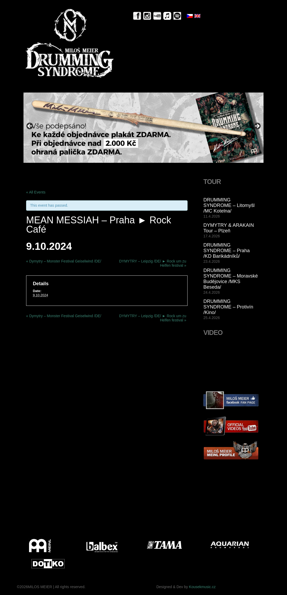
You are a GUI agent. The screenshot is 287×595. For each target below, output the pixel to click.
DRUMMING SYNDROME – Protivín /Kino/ (228, 306)
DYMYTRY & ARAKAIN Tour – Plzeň (228, 227)
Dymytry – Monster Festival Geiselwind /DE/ (63, 261)
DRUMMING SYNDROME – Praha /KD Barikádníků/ (226, 250)
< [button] (30, 126)
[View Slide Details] (143, 128)
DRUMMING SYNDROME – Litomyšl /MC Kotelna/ (229, 205)
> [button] (257, 126)
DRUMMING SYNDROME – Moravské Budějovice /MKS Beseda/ (230, 278)
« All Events (35, 192)
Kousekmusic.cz (202, 587)
